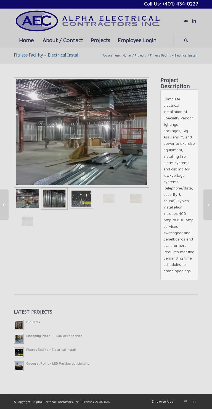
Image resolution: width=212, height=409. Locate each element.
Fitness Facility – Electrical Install (47, 55)
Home (127, 55)
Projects (140, 55)
